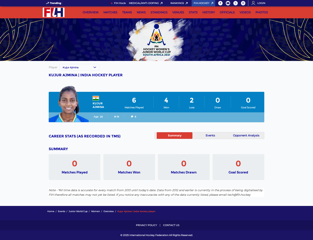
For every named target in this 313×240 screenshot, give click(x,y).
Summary (174, 135)
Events (210, 135)
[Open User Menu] (259, 3)
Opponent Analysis (246, 135)
